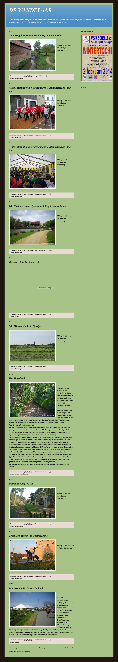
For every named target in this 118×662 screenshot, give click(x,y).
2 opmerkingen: (39, 76)
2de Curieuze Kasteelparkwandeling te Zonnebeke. (37, 206)
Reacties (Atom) (24, 651)
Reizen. (17, 642)
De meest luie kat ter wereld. (25, 262)
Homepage (42, 648)
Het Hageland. (17, 378)
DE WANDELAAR (30, 10)
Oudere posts (69, 648)
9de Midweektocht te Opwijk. (25, 326)
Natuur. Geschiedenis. (21, 474)
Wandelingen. (19, 78)
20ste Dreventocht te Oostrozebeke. (28, 535)
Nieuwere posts (15, 648)
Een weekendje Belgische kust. (26, 587)
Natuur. (17, 316)
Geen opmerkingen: (41, 135)
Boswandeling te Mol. (21, 483)
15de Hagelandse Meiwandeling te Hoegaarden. (36, 35)
